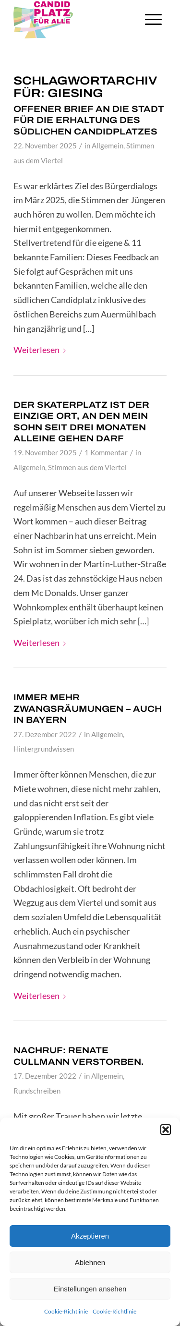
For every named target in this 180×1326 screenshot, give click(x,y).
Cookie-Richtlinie (66, 1311)
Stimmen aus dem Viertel (87, 467)
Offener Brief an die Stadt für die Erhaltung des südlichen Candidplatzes (88, 120)
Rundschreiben (36, 1091)
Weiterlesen (41, 349)
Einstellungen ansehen (90, 1289)
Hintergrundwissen (43, 749)
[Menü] (153, 19)
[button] (165, 1129)
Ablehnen (90, 1262)
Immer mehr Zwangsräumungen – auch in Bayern (87, 709)
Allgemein (107, 146)
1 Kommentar (106, 453)
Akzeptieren (90, 1236)
